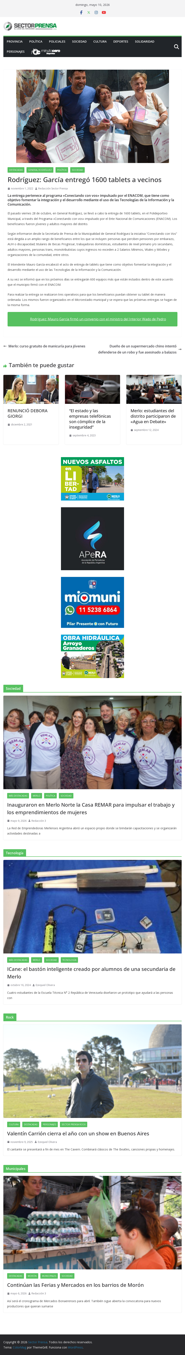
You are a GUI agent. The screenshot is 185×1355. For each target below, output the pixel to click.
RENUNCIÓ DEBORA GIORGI (28, 413)
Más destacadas (18, 795)
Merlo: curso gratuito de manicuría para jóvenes (44, 346)
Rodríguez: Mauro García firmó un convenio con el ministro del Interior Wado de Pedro (98, 319)
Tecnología (69, 960)
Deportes (120, 41)
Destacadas (16, 169)
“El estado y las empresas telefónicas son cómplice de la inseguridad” (90, 419)
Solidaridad (144, 41)
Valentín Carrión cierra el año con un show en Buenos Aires (78, 1133)
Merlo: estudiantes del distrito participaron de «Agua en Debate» (153, 416)
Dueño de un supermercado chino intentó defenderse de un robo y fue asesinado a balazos (140, 349)
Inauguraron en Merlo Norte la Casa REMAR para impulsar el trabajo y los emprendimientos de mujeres (90, 808)
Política (35, 41)
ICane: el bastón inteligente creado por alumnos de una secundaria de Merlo (91, 972)
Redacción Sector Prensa (53, 188)
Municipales (49, 1275)
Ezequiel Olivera (45, 985)
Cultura (100, 41)
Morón (32, 1275)
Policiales (57, 41)
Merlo (36, 795)
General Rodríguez (40, 169)
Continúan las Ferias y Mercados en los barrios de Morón (75, 1284)
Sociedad (79, 41)
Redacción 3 (39, 821)
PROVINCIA (14, 41)
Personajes (16, 51)
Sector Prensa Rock (74, 1124)
